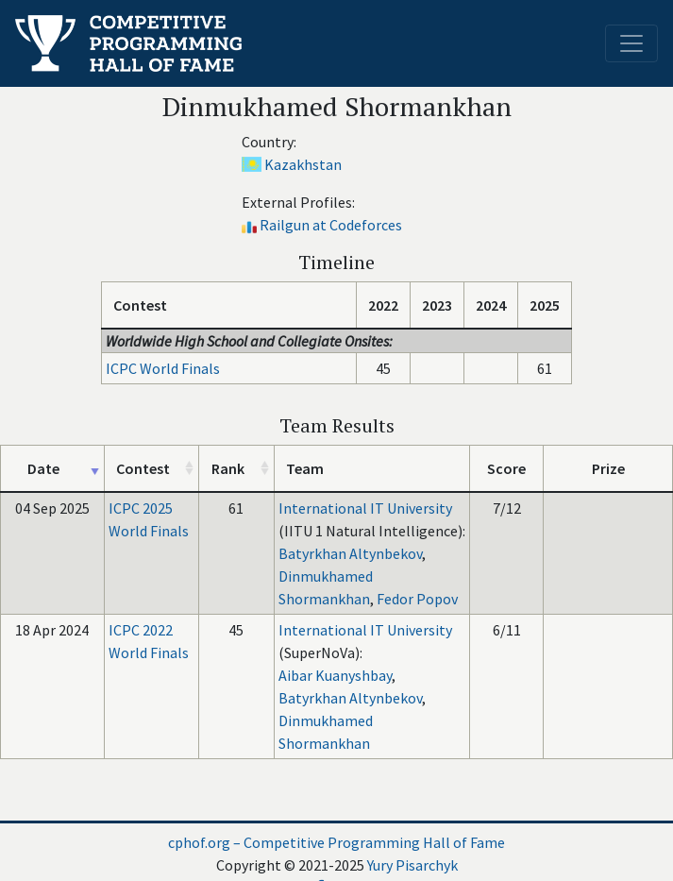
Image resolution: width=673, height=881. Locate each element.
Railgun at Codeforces (331, 224)
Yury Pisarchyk (412, 865)
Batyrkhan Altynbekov (350, 553)
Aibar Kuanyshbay (335, 675)
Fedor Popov (417, 598)
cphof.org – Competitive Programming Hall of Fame (336, 842)
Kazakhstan (303, 164)
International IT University (365, 508)
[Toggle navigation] (631, 43)
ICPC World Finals (163, 368)
